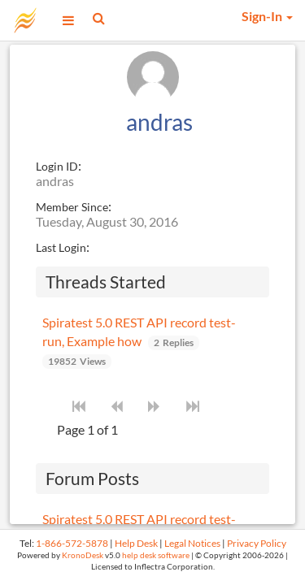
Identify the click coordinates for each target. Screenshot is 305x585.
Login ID (57, 166)
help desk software (156, 555)
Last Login (61, 247)
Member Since (72, 207)
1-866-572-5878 (72, 543)
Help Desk (136, 543)
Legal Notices (192, 543)
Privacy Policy (256, 543)
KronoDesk (82, 555)
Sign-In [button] (267, 16)
